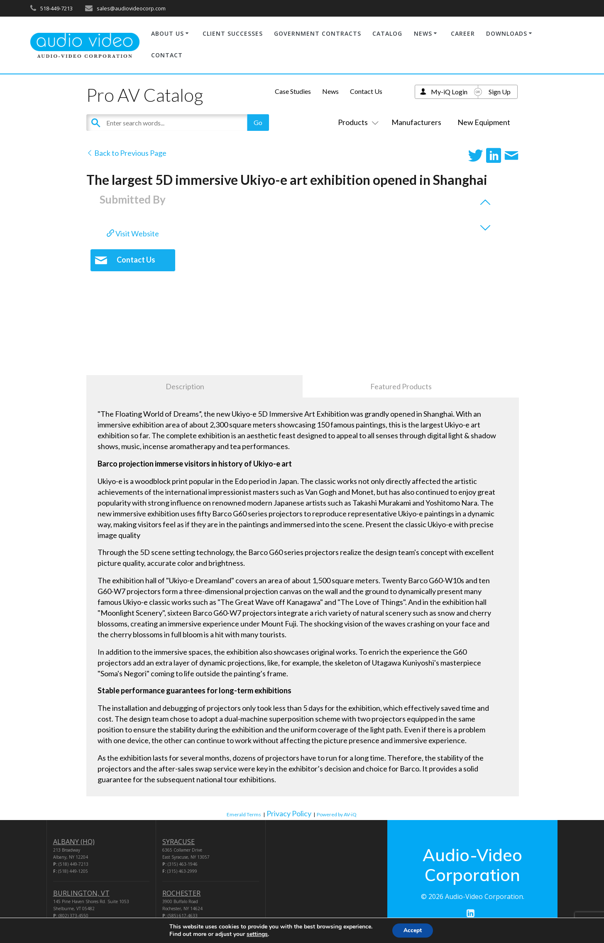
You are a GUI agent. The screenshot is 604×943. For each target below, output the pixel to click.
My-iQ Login (449, 92)
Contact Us (366, 91)
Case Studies (293, 91)
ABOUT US (167, 33)
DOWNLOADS (506, 33)
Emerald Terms (244, 814)
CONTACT (167, 55)
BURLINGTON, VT (81, 893)
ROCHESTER (181, 893)
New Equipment (483, 122)
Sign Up (500, 92)
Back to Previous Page (126, 152)
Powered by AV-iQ (337, 814)
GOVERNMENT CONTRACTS (317, 33)
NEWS (423, 33)
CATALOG (387, 33)
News (330, 91)
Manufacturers (416, 122)
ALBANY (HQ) (74, 841)
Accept (412, 930)
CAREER (463, 33)
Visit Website (133, 233)
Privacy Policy (289, 813)
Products (356, 122)
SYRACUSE (178, 841)
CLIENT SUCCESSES (233, 33)
